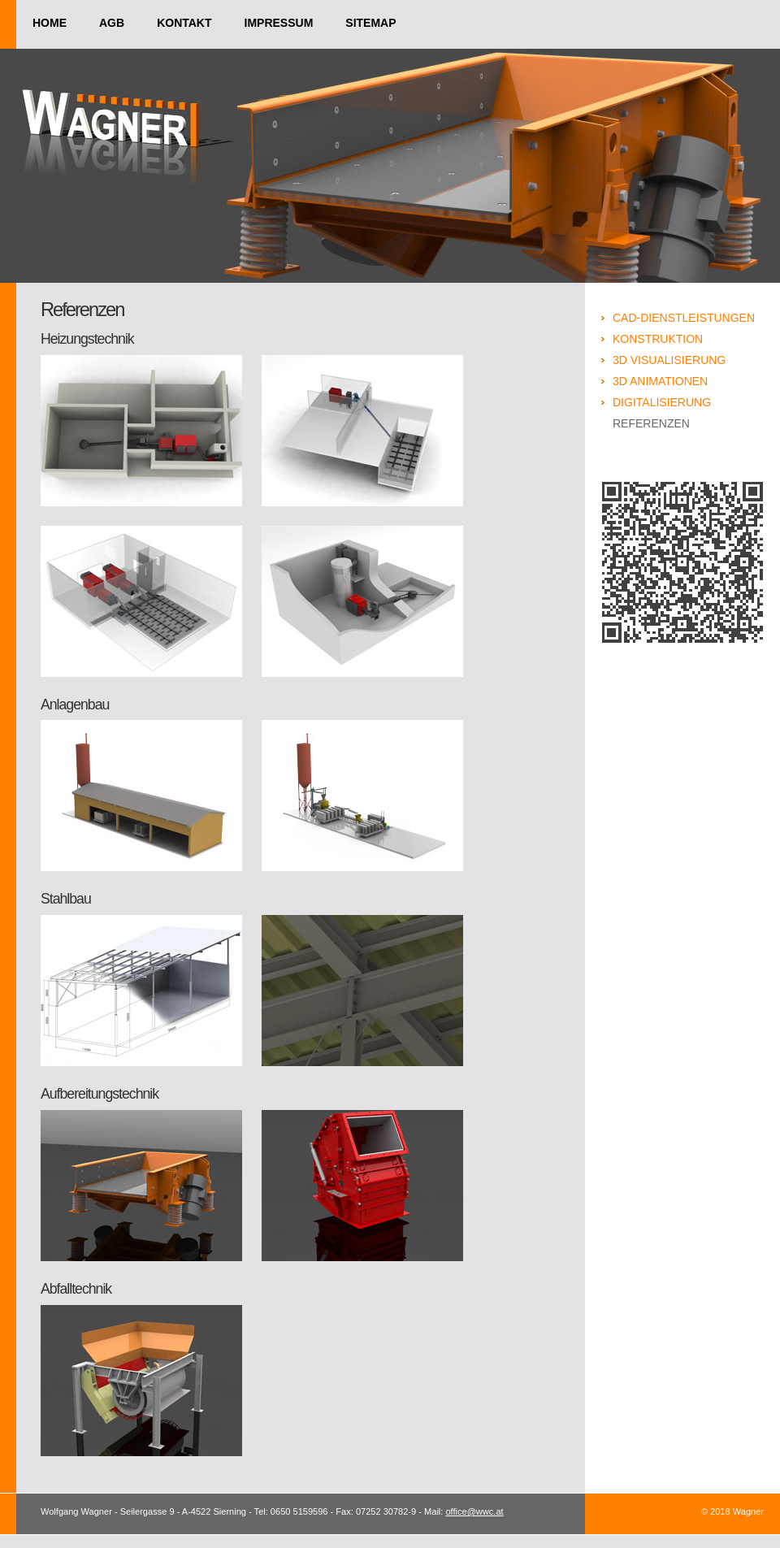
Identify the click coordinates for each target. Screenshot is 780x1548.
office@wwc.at (474, 1511)
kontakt (184, 22)
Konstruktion (658, 338)
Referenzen (651, 423)
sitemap (370, 22)
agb (111, 22)
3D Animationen (660, 381)
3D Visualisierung (669, 359)
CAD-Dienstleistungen (684, 317)
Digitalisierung (662, 402)
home (49, 22)
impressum (279, 22)
